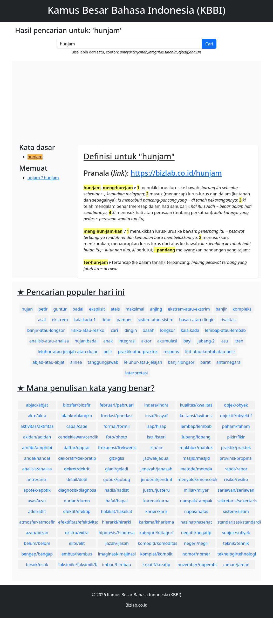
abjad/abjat (37, 405)
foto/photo (116, 437)
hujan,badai (86, 341)
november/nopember (196, 564)
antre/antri (36, 479)
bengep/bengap (37, 554)
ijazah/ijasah (117, 543)
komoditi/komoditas (156, 543)
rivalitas (228, 319)
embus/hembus (77, 554)
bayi (187, 341)
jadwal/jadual (156, 458)
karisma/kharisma (156, 522)
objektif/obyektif (236, 415)
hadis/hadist (117, 490)
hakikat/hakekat (116, 511)
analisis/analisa (37, 469)
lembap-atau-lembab (225, 330)
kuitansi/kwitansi (196, 415)
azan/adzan (37, 532)
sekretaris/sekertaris (236, 501)
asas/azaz (37, 501)
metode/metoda (196, 469)
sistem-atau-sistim (155, 319)
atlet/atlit (37, 511)
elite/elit (77, 543)
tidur (106, 319)
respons (171, 351)
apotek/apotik (37, 490)
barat (205, 362)
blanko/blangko (77, 415)
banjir (221, 309)
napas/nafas (196, 511)
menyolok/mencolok (196, 479)
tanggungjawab (103, 362)
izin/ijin (156, 447)
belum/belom (37, 543)
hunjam (35, 157)
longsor (167, 330)
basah (148, 330)
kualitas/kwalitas (196, 405)
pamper (124, 319)
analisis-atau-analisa (49, 341)
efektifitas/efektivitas (77, 522)
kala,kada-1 (85, 319)
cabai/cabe (76, 426)
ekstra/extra (76, 532)
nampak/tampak (196, 501)
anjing (156, 309)
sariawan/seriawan (236, 490)
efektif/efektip (76, 511)
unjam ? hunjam (43, 178)
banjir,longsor (181, 362)
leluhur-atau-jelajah (143, 362)
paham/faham (236, 426)
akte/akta (37, 415)
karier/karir (156, 511)
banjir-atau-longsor (46, 330)
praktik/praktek (236, 447)
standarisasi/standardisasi (236, 522)
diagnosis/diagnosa (77, 490)
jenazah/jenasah (156, 469)
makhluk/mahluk (196, 447)
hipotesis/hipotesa (117, 532)
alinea (76, 362)
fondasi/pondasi (116, 415)
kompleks (242, 309)
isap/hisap (156, 426)
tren (239, 341)
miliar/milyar (196, 490)
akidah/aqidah (37, 437)
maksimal (135, 309)
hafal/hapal (117, 501)
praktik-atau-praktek (138, 351)
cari (114, 330)
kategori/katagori (156, 532)
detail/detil (76, 479)
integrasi (127, 341)
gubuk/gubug (116, 479)
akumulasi (167, 341)
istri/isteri (156, 437)
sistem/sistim (236, 511)
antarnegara (228, 362)
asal (42, 319)
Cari (209, 44)
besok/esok (37, 564)
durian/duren (77, 501)
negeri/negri (196, 543)
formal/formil (117, 426)
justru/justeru (156, 490)
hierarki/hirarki (116, 522)
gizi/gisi (116, 458)
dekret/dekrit (77, 469)
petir (42, 309)
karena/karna (156, 501)
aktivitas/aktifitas (37, 426)
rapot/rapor (235, 469)
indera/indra (156, 405)
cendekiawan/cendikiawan (77, 437)
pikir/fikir (236, 437)
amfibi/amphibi (37, 447)
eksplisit (97, 309)
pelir (108, 351)
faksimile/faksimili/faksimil (77, 564)
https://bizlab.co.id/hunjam (176, 173)
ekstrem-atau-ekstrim (189, 309)
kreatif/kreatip (156, 564)
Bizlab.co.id (137, 605)
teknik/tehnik (236, 543)
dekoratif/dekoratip (77, 458)
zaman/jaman (236, 564)
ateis (115, 309)
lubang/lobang (196, 437)
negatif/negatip (196, 532)
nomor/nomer (196, 554)
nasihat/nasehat (196, 522)
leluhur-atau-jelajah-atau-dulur (68, 351)
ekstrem (60, 319)
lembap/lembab (196, 426)
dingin (131, 330)
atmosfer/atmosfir (37, 522)
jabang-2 (206, 341)
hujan (27, 309)
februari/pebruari (117, 405)
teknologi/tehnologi (236, 554)
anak (108, 341)
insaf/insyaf (156, 415)
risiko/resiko (236, 479)
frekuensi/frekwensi (117, 447)
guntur (60, 309)
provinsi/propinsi (236, 458)
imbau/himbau (116, 564)
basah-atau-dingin (197, 319)
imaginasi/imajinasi (117, 554)
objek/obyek (236, 405)
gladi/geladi (116, 469)
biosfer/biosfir (77, 405)
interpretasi (136, 373)
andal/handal (37, 458)
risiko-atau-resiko (87, 330)
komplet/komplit (156, 554)
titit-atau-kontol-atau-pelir (210, 351)
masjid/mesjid (196, 458)
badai (77, 309)
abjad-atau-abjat (48, 362)
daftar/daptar (77, 447)
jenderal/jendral (156, 479)
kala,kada (190, 330)
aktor (146, 341)
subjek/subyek (236, 532)
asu (224, 341)
